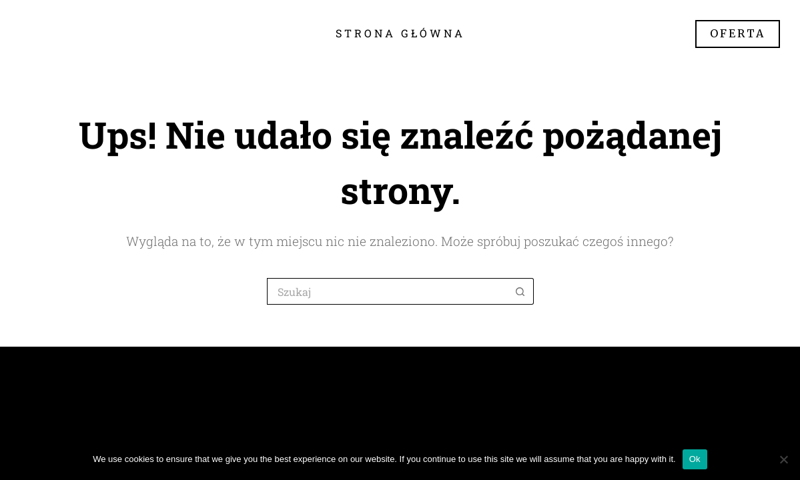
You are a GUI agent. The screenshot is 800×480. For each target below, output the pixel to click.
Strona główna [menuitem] (400, 33)
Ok (695, 459)
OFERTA (737, 33)
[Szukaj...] (387, 291)
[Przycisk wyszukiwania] (520, 291)
